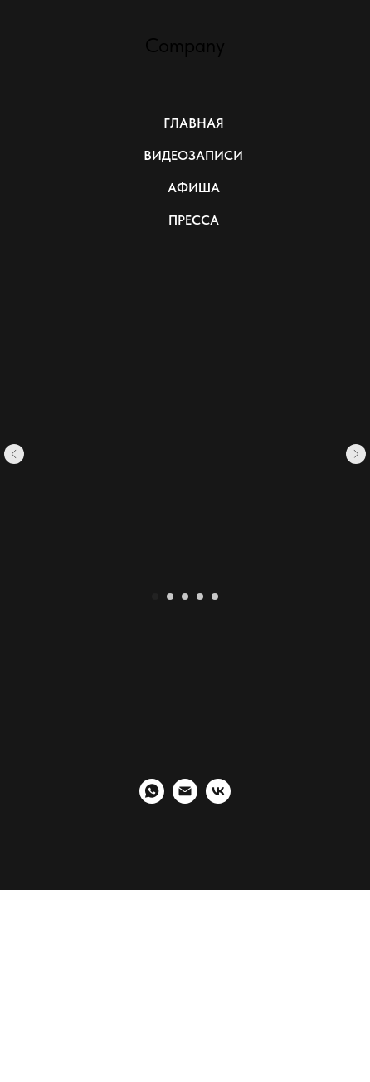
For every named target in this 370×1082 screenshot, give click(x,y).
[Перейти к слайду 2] (170, 596)
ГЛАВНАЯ (193, 123)
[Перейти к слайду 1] (155, 596)
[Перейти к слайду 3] (185, 596)
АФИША (194, 188)
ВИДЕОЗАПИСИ (193, 155)
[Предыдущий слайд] (14, 454)
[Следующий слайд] (356, 454)
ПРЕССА (193, 220)
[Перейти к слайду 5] (215, 596)
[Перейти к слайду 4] (200, 596)
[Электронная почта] (185, 799)
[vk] (218, 799)
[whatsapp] (151, 799)
